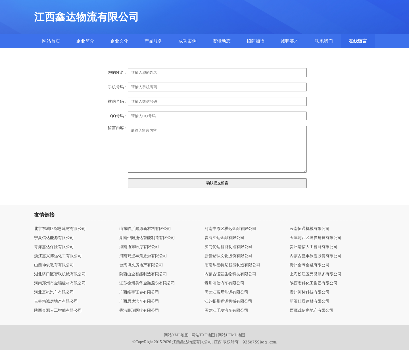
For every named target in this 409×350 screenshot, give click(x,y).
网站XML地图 (176, 335)
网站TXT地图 (203, 335)
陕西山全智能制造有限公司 (143, 274)
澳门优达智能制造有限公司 (228, 247)
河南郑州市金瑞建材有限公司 (60, 283)
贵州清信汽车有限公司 (224, 283)
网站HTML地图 (231, 335)
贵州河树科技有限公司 (309, 292)
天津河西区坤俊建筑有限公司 (315, 238)
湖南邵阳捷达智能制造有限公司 (147, 238)
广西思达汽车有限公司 (139, 301)
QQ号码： (119, 116)
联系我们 (324, 41)
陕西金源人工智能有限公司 (58, 311)
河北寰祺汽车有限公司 (54, 292)
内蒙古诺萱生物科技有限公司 (230, 274)
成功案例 (187, 41)
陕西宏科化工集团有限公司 (313, 283)
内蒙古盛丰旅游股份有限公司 (315, 256)
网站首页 (51, 41)
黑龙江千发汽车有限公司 (226, 311)
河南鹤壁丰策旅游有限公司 (143, 256)
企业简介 (85, 41)
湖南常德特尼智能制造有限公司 (232, 265)
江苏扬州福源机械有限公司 (228, 301)
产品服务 (153, 41)
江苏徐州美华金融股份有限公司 (147, 283)
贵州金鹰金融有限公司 (309, 265)
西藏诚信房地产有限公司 (311, 311)
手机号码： (118, 87)
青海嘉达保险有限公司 (54, 247)
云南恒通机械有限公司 (309, 229)
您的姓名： (118, 73)
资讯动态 (221, 41)
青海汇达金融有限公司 (224, 238)
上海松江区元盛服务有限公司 (315, 274)
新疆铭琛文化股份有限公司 (228, 256)
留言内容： (118, 128)
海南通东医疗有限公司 (139, 247)
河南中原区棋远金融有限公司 (230, 229)
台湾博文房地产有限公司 (141, 265)
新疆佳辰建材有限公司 (309, 301)
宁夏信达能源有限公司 (54, 238)
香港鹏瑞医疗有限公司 (139, 311)
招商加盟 (256, 41)
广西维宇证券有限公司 (139, 292)
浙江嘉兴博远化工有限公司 (58, 256)
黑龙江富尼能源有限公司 (226, 292)
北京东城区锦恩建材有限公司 (60, 229)
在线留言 (358, 41)
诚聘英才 (290, 41)
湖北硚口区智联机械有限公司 (60, 274)
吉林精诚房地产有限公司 (56, 301)
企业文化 (119, 41)
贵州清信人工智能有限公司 (313, 247)
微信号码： (118, 102)
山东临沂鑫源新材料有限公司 (145, 229)
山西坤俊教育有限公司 (54, 265)
